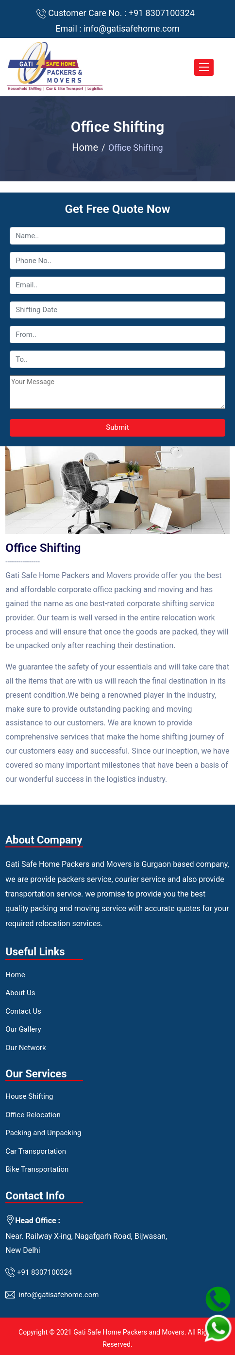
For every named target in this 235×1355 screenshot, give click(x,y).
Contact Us (23, 1011)
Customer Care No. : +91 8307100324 (121, 13)
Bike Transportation (36, 1169)
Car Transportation (35, 1151)
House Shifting (29, 1096)
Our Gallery (23, 1029)
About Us (20, 992)
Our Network (25, 1047)
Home (85, 147)
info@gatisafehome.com (59, 1294)
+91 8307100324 (44, 1271)
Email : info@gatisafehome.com (117, 28)
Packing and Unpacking (43, 1132)
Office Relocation (32, 1114)
